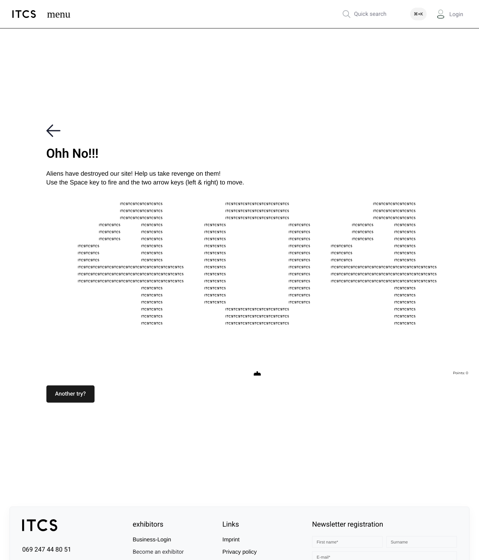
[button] (70, 393)
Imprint (231, 540)
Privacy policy (239, 552)
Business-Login (151, 540)
